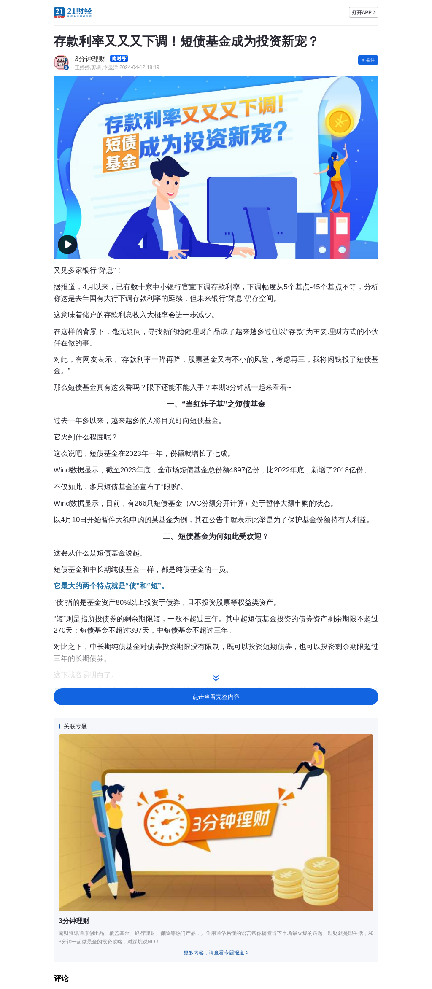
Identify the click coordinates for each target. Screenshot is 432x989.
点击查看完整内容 (216, 696)
